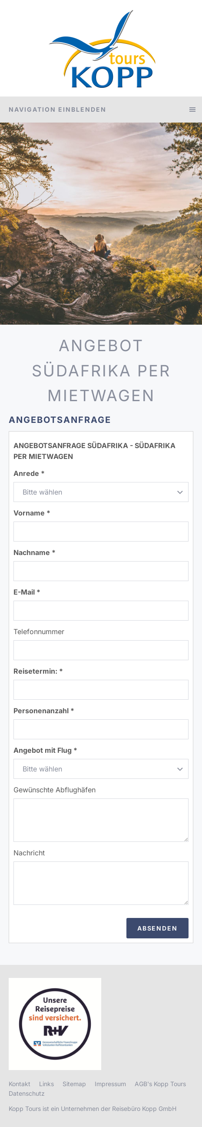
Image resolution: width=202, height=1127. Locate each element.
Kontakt (19, 1083)
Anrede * (29, 473)
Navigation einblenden (57, 109)
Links (46, 1083)
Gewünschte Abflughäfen (54, 789)
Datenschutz (27, 1093)
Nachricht (29, 852)
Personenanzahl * (43, 710)
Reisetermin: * (38, 671)
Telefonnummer (38, 631)
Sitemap (74, 1083)
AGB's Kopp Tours (160, 1083)
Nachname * (34, 552)
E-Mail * (26, 592)
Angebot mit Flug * (45, 750)
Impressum (110, 1083)
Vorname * (31, 513)
